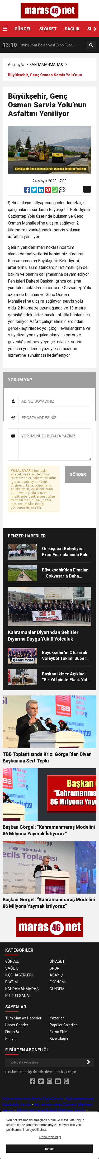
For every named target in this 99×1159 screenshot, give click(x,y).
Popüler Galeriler (63, 1025)
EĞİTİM (11, 982)
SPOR (54, 968)
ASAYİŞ (56, 975)
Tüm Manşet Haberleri (23, 1018)
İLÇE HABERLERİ (19, 975)
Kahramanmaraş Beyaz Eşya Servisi (33, 1098)
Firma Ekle (58, 1032)
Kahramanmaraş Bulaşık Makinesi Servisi (51, 1110)
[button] (95, 29)
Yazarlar (57, 1018)
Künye (10, 1039)
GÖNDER (78, 474)
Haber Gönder (16, 1025)
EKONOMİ (58, 982)
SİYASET (48, 28)
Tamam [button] (49, 1148)
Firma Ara (13, 1032)
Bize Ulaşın (59, 1039)
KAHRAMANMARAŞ (46, 65)
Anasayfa (16, 65)
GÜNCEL (23, 28)
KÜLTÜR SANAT (18, 996)
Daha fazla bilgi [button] (50, 1137)
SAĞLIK (72, 28)
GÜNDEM (57, 989)
